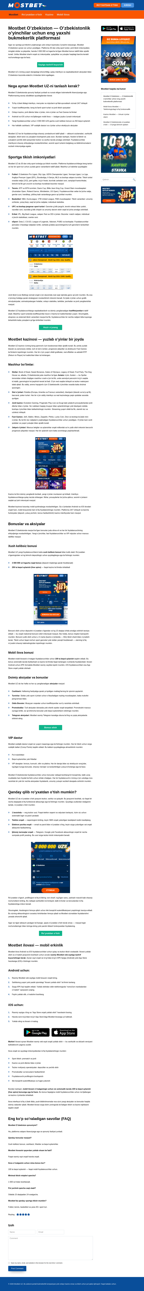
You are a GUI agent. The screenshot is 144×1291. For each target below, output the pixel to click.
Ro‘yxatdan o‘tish (50, 933)
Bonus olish (50, 727)
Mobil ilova (63, 14)
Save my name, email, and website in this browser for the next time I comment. (37, 1263)
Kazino (49, 14)
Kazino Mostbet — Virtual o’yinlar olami (116, 115)
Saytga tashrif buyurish (50, 65)
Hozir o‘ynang (50, 327)
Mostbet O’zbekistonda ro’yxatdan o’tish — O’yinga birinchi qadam (116, 123)
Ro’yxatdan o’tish (32, 14)
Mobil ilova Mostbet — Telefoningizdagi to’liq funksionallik (116, 108)
